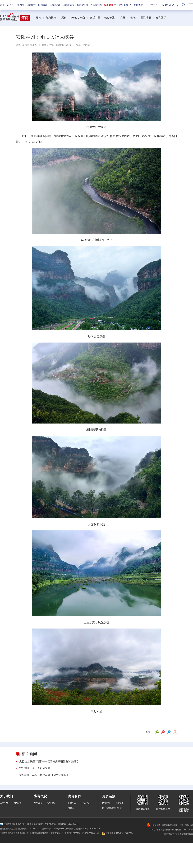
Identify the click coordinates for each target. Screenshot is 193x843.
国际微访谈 (68, 5)
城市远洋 (110, 5)
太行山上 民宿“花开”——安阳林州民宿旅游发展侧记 (48, 761)
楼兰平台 (153, 5)
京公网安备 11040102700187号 (117, 833)
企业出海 (125, 5)
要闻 (38, 17)
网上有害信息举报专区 (112, 808)
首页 (2, 5)
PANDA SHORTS (169, 5)
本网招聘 (17, 803)
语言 (11, 5)
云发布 (71, 808)
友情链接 (119, 803)
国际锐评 (42, 5)
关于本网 (4, 803)
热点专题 (109, 17)
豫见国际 (161, 17)
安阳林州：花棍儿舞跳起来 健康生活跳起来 (44, 775)
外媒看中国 (96, 5)
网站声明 (106, 803)
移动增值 (51, 803)
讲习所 (20, 5)
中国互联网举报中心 (10, 824)
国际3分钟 (55, 5)
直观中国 (95, 17)
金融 (133, 17)
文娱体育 (140, 5)
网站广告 (85, 803)
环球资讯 (38, 803)
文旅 (122, 17)
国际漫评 (31, 5)
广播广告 (72, 803)
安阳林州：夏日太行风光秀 (34, 768)
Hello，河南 (78, 17)
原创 (63, 17)
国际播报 (146, 17)
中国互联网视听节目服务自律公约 (14, 833)
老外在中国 (82, 5)
